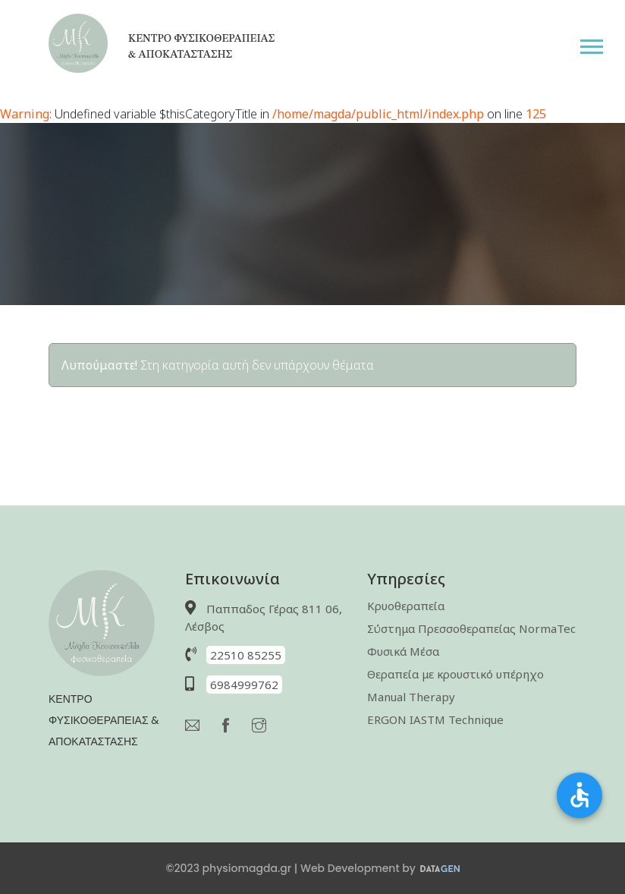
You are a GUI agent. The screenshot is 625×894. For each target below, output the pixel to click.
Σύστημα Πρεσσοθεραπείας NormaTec (471, 628)
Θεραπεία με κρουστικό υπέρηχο (455, 674)
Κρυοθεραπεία (405, 605)
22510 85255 (245, 655)
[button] (601, 43)
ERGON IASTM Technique (435, 719)
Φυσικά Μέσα (403, 651)
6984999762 (244, 684)
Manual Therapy (411, 696)
